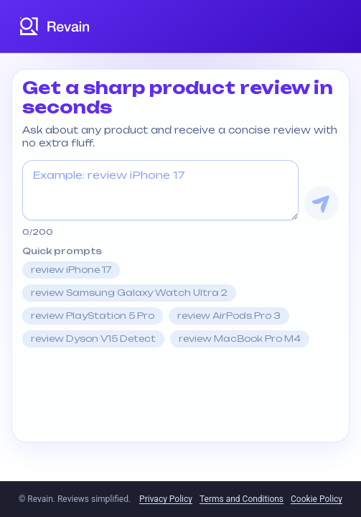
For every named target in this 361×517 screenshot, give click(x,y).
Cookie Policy (316, 499)
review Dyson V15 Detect (93, 338)
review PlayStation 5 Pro (92, 315)
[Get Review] (321, 203)
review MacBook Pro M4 (240, 338)
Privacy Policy (165, 499)
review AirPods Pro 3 (229, 315)
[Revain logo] (55, 26)
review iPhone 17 (71, 269)
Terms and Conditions (241, 499)
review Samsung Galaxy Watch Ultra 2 (129, 292)
